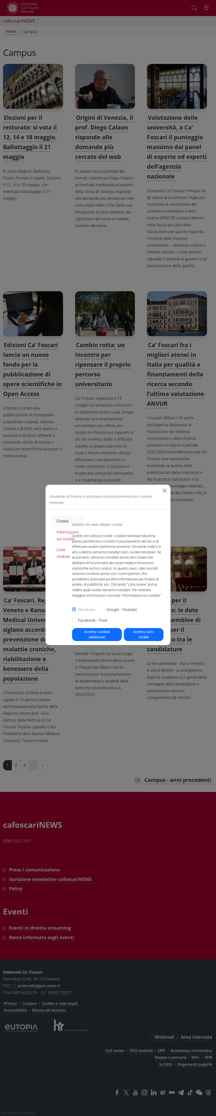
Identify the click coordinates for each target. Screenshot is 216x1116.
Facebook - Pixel (92, 620)
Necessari (86, 609)
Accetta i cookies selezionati (97, 634)
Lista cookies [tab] (63, 553)
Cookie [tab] (63, 521)
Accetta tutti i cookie (143, 634)
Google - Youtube (121, 609)
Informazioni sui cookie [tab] (68, 535)
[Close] (164, 491)
